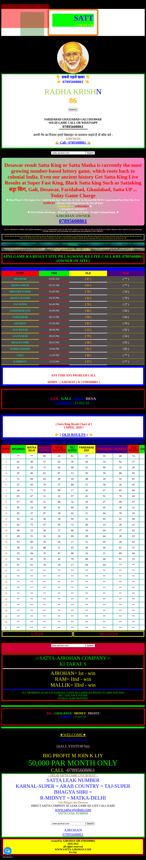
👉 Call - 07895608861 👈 (73, 142)
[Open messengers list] (8, 851)
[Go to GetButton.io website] (8, 857)
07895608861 (73, 221)
